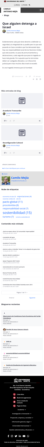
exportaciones (24, 196)
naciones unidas (9, 199)
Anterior (11, 298)
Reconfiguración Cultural (13, 143)
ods (18, 199)
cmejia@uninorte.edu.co (18, 181)
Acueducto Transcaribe (12, 111)
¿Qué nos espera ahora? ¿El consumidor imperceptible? (18, 231)
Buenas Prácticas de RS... (10, 273)
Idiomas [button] (17, 5)
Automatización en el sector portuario (14, 267)
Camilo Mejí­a (20, 177)
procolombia (11, 205)
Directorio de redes (22, 440)
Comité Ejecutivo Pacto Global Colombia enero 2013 (17, 284)
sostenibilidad (17, 212)
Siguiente (32, 298)
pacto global (13, 201)
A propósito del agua (9, 237)
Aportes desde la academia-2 (11, 255)
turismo (8, 216)
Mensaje (37, 76)
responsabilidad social (15, 208)
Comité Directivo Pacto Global (11, 279)
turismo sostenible (23, 217)
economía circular (9, 196)
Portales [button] (24, 5)
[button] (29, 5)
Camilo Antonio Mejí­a (13, 31)
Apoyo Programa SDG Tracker (11, 261)
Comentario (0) (17, 76)
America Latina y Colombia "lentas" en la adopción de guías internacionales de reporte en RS (21, 249)
